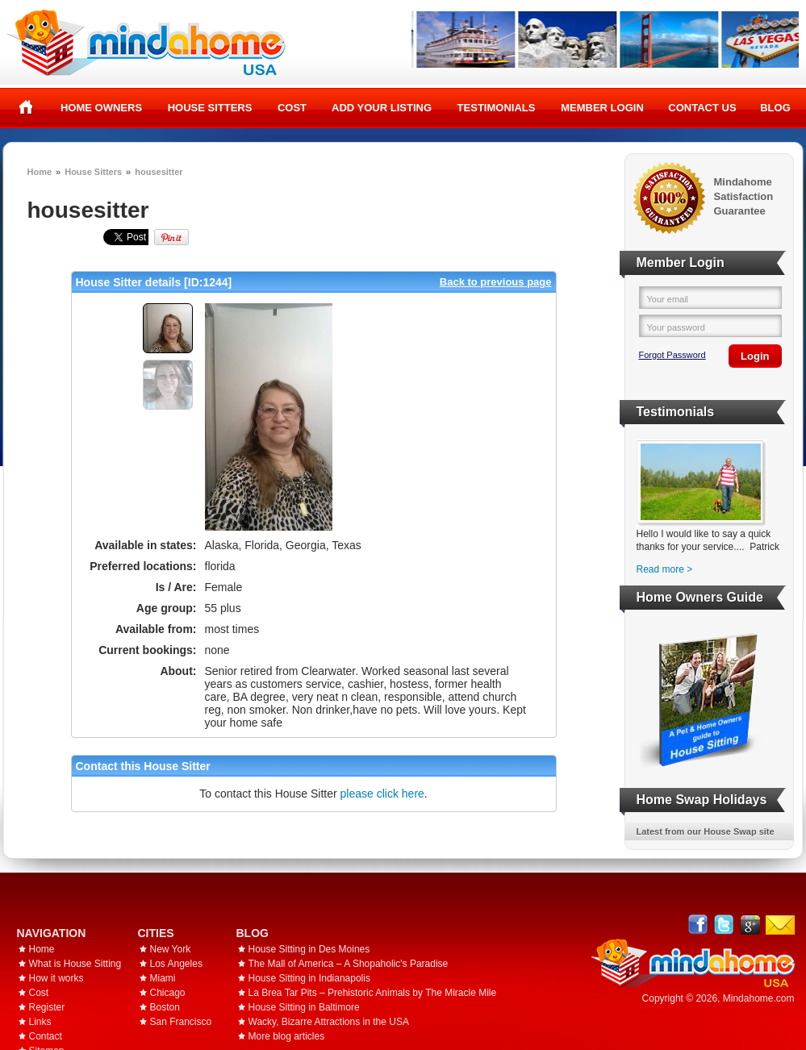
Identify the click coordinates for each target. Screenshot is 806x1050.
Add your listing (382, 108)
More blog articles (286, 1036)
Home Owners (101, 108)
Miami (163, 978)
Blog (775, 108)
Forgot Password (672, 355)
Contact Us (702, 108)
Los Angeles (176, 963)
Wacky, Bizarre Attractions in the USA (328, 1021)
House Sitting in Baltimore (304, 1007)
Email (780, 925)
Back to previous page (496, 282)
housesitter (158, 172)
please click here (382, 793)
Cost (292, 108)
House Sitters (210, 108)
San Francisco (181, 1021)
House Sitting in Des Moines (309, 949)
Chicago (168, 992)
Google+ (750, 925)
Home (26, 107)
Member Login (602, 108)
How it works (56, 978)
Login (755, 356)
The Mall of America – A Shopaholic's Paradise (348, 963)
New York (170, 949)
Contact (45, 1036)
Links (40, 1021)
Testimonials (496, 108)
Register (47, 1007)
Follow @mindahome (724, 925)
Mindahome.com (759, 998)
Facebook (698, 925)
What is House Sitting (75, 963)
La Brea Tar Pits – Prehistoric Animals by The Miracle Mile (372, 992)
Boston (165, 1007)
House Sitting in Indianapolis (309, 978)
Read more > (665, 569)
